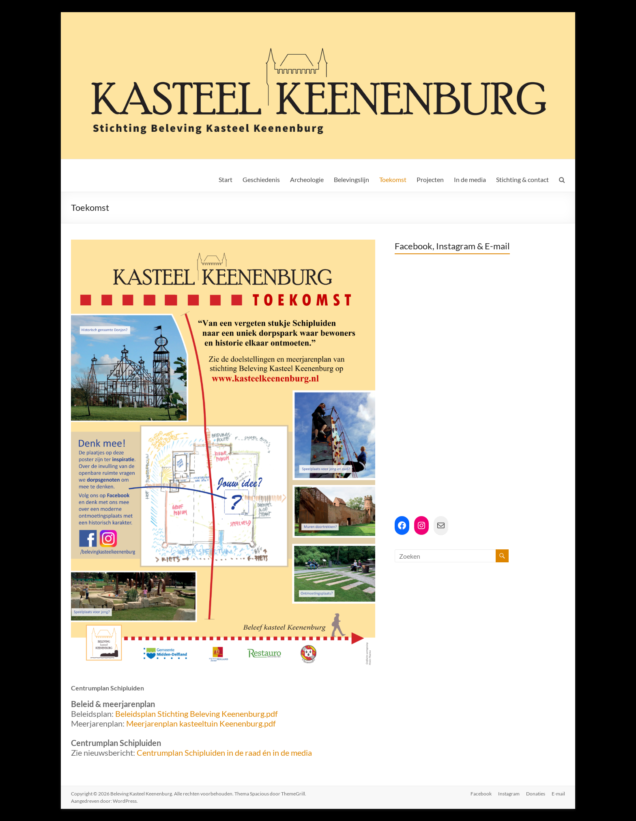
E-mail (558, 794)
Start (225, 179)
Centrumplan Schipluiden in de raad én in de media (224, 752)
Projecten (430, 179)
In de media (470, 179)
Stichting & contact (522, 179)
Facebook (481, 794)
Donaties (535, 794)
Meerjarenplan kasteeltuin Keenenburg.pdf (201, 723)
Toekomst (392, 179)
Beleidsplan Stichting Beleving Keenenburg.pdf (196, 713)
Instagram (509, 794)
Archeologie (307, 179)
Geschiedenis (261, 179)
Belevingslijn (351, 179)
